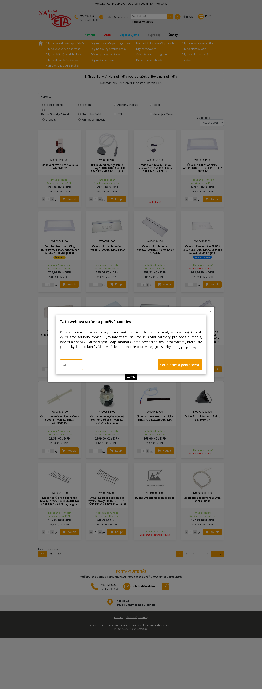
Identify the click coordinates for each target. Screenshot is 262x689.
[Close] (210, 311)
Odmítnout (71, 364)
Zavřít (131, 376)
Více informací (189, 347)
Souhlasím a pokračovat (179, 364)
